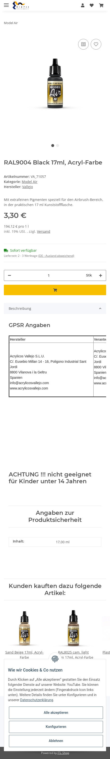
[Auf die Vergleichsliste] (83, 44)
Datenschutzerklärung (36, 700)
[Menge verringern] (9, 275)
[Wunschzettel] (91, 5)
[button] (82, 5)
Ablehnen (56, 741)
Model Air (29, 181)
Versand (43, 231)
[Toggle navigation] (6, 3)
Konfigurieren (56, 727)
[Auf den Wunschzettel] (96, 44)
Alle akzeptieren (56, 713)
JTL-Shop (63, 753)
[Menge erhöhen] (100, 275)
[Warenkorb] (101, 5)
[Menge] (49, 275)
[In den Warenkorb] (55, 290)
